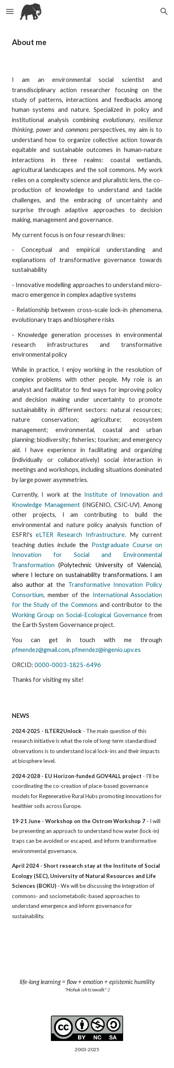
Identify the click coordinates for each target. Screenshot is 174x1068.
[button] (10, 11)
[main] (87, 42)
